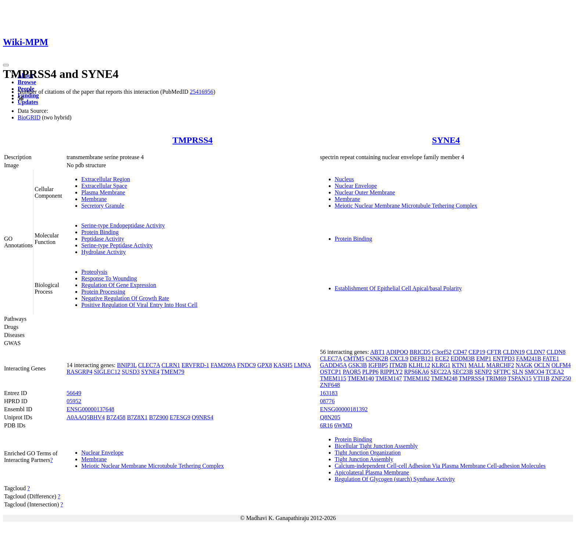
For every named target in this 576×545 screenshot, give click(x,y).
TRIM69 (496, 378)
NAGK (523, 365)
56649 (73, 393)
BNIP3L (127, 365)
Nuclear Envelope (356, 186)
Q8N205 (330, 417)
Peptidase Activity (102, 239)
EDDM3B (463, 358)
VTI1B (541, 378)
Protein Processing (103, 291)
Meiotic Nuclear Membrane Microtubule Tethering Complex (406, 205)
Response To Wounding (109, 278)
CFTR (494, 352)
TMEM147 (388, 378)
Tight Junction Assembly (364, 459)
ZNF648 (330, 385)
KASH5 (282, 365)
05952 (73, 401)
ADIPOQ (397, 352)
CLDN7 (535, 352)
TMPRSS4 (192, 140)
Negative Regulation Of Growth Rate (125, 298)
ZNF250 (561, 378)
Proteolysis (94, 272)
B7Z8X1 (137, 417)
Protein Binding (100, 232)
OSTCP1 (330, 372)
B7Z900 (158, 417)
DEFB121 (422, 358)
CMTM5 (353, 358)
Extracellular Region (105, 179)
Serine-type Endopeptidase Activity (123, 225)
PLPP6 (370, 372)
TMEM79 (172, 372)
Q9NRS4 (202, 417)
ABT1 (377, 352)
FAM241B (528, 358)
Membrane (94, 199)
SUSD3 (131, 372)
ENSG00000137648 (90, 409)
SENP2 (483, 372)
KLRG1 (441, 365)
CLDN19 (514, 352)
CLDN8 (556, 352)
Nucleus (344, 179)
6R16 (326, 425)
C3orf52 (441, 352)
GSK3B (357, 365)
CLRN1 (171, 365)
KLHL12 (419, 365)
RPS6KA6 (416, 372)
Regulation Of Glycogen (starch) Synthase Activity (395, 479)
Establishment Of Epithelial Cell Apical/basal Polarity (398, 288)
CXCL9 (399, 358)
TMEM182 (416, 378)
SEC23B (463, 372)
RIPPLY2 (391, 372)
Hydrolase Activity (103, 252)
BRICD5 (420, 352)
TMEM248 (444, 378)
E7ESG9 (180, 417)
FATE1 (551, 358)
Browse (27, 82)
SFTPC (502, 372)
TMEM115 (333, 378)
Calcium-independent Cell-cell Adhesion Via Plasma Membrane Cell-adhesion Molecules (440, 466)
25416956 (201, 92)
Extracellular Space (104, 186)
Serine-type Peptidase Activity (117, 245)
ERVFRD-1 (195, 365)
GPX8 (264, 365)
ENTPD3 (504, 358)
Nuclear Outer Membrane (365, 192)
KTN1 (459, 365)
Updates (28, 102)
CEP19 (477, 352)
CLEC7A (149, 365)
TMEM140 (361, 378)
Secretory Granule (102, 205)
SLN (517, 372)
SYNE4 (446, 140)
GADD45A (333, 365)
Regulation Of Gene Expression (118, 285)
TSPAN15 (520, 378)
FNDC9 (246, 365)
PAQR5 (352, 372)
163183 (329, 393)
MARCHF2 (500, 365)
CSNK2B (377, 358)
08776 (327, 401)
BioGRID (29, 117)
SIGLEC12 (107, 372)
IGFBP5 (378, 365)
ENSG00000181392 (344, 409)
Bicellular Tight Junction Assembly (376, 446)
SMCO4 (534, 372)
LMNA (302, 365)
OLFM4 (560, 365)
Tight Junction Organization (368, 452)
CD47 (460, 352)
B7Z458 (115, 417)
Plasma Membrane (103, 192)
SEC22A (441, 372)
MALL (476, 365)
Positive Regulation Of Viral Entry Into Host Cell (139, 305)
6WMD (343, 425)
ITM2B (398, 365)
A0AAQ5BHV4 (85, 417)
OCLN (542, 365)
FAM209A (223, 365)
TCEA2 (555, 372)
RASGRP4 (79, 372)
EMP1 (484, 358)
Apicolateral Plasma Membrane (372, 472)
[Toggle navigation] (6, 65)
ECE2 (442, 358)
